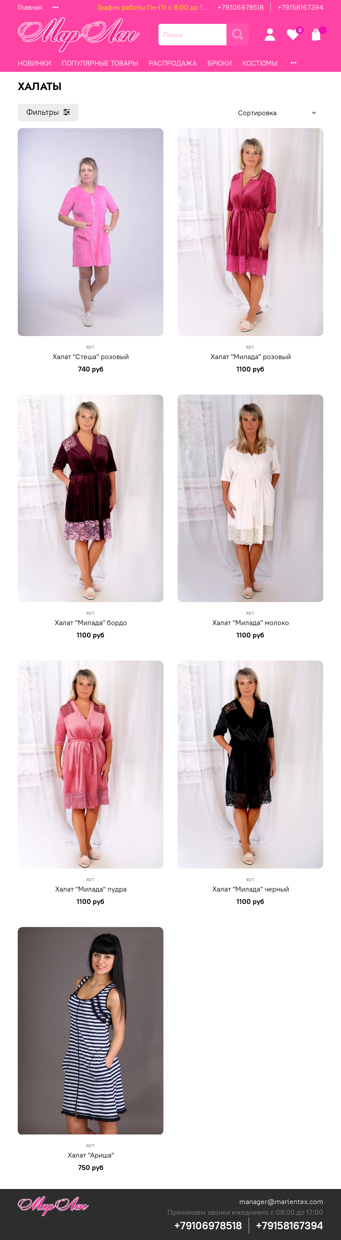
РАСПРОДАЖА (173, 63)
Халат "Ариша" (90, 1154)
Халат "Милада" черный (250, 888)
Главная (30, 7)
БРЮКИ (219, 63)
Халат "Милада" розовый (250, 356)
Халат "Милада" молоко (250, 622)
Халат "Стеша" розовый (90, 356)
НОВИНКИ (34, 63)
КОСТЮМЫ (260, 63)
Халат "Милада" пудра (91, 888)
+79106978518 (241, 7)
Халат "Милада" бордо (91, 622)
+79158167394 (300, 7)
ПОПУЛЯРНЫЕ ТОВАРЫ (100, 63)
